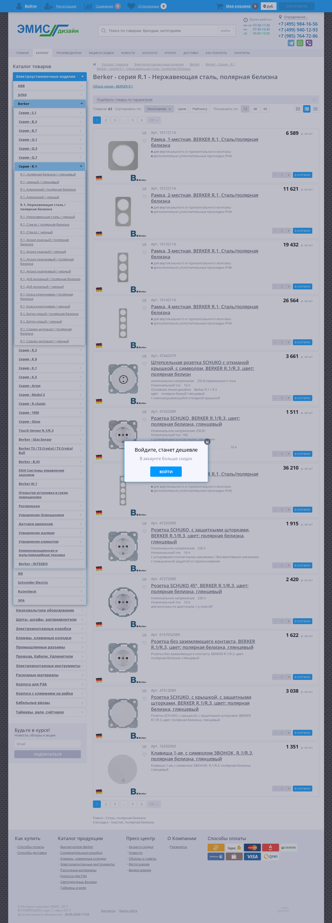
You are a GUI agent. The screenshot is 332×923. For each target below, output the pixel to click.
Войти (166, 471)
